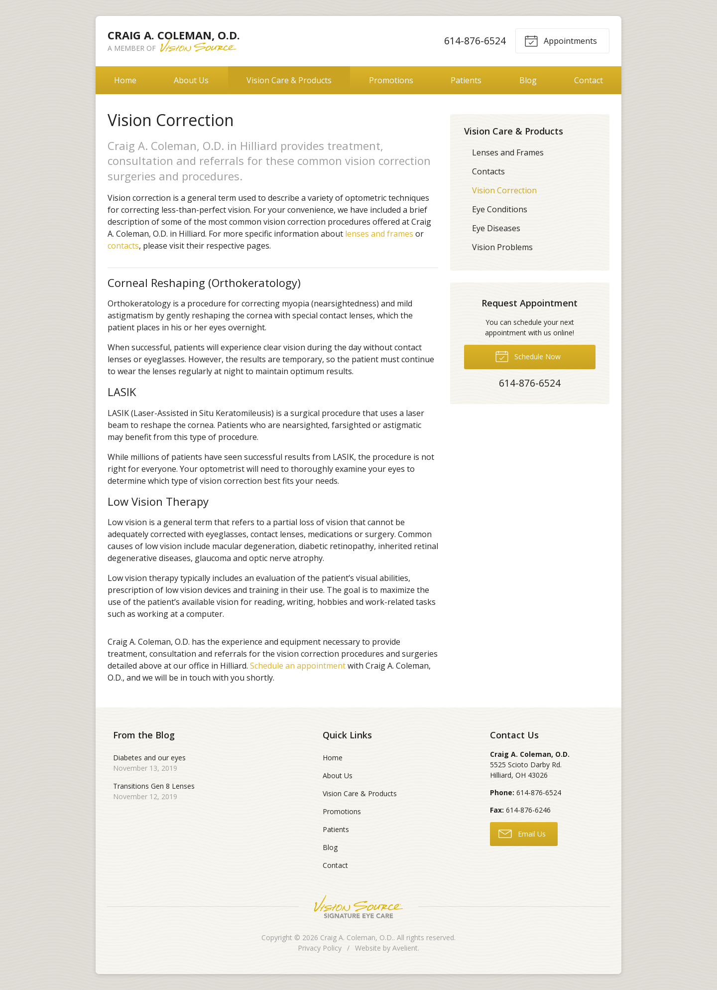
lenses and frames (379, 233)
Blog (528, 80)
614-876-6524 (475, 40)
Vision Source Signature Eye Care (358, 906)
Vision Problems (502, 247)
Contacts (488, 171)
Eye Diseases (496, 228)
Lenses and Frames (508, 152)
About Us (191, 80)
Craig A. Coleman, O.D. (356, 937)
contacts (123, 245)
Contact (588, 80)
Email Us (522, 833)
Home (125, 80)
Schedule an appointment (298, 665)
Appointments (560, 40)
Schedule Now (528, 356)
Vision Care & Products (289, 80)
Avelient (405, 948)
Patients (466, 80)
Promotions (391, 80)
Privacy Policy (320, 948)
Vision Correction (504, 190)
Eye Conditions (499, 209)
